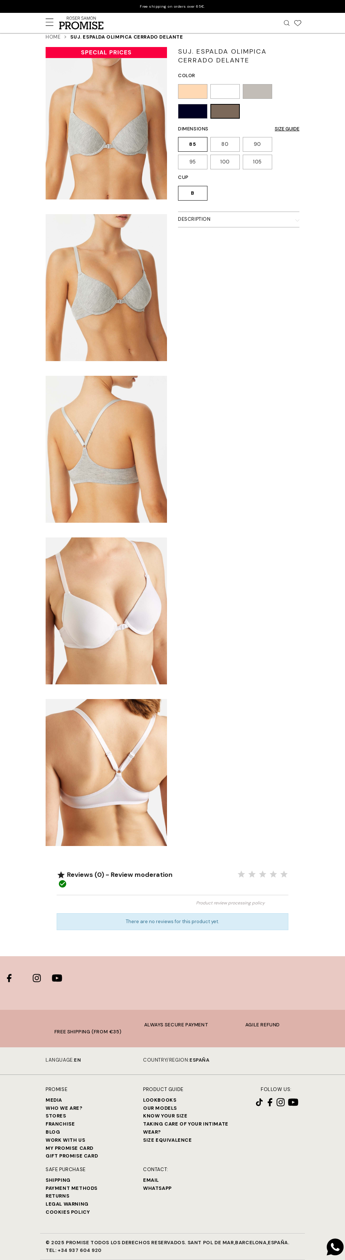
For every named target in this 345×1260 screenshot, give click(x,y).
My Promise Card (69, 1148)
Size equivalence (167, 1140)
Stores (56, 1116)
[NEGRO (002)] (192, 112)
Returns (57, 1196)
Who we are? (64, 1108)
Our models (160, 1108)
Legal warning (67, 1204)
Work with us (65, 1140)
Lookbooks (159, 1100)
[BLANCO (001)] (225, 92)
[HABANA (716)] (225, 112)
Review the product (114, 906)
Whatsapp (157, 1188)
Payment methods (71, 1188)
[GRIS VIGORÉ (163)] (257, 92)
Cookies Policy (68, 1212)
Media (54, 1100)
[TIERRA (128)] (192, 92)
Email (151, 1180)
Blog (53, 1132)
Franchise (60, 1124)
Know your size (165, 1116)
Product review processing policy (230, 903)
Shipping (58, 1180)
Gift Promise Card (72, 1156)
